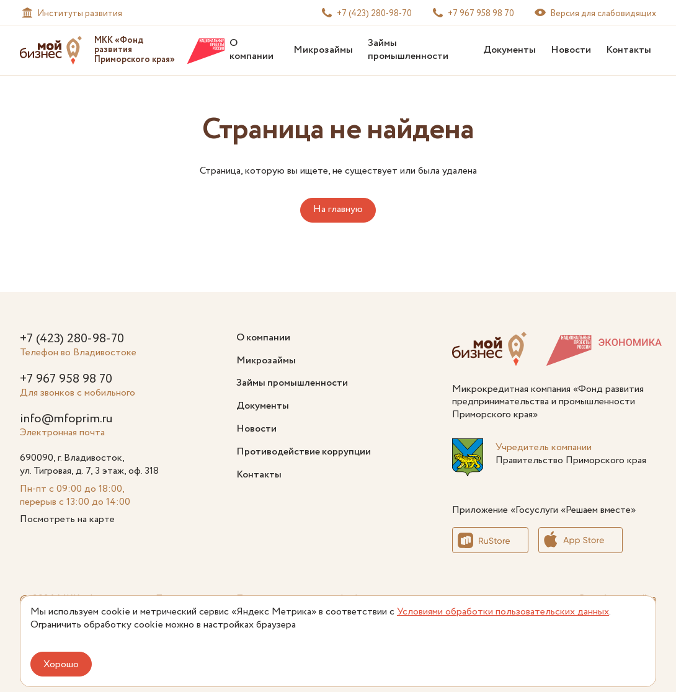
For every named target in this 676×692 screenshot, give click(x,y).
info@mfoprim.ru (66, 419)
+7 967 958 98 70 (66, 379)
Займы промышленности (408, 49)
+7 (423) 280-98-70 (72, 339)
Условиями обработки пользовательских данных (503, 612)
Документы (509, 50)
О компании (251, 49)
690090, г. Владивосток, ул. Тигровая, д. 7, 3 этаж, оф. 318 (89, 464)
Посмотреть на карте (67, 519)
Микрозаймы (323, 50)
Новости (571, 50)
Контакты (628, 50)
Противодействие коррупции (303, 452)
